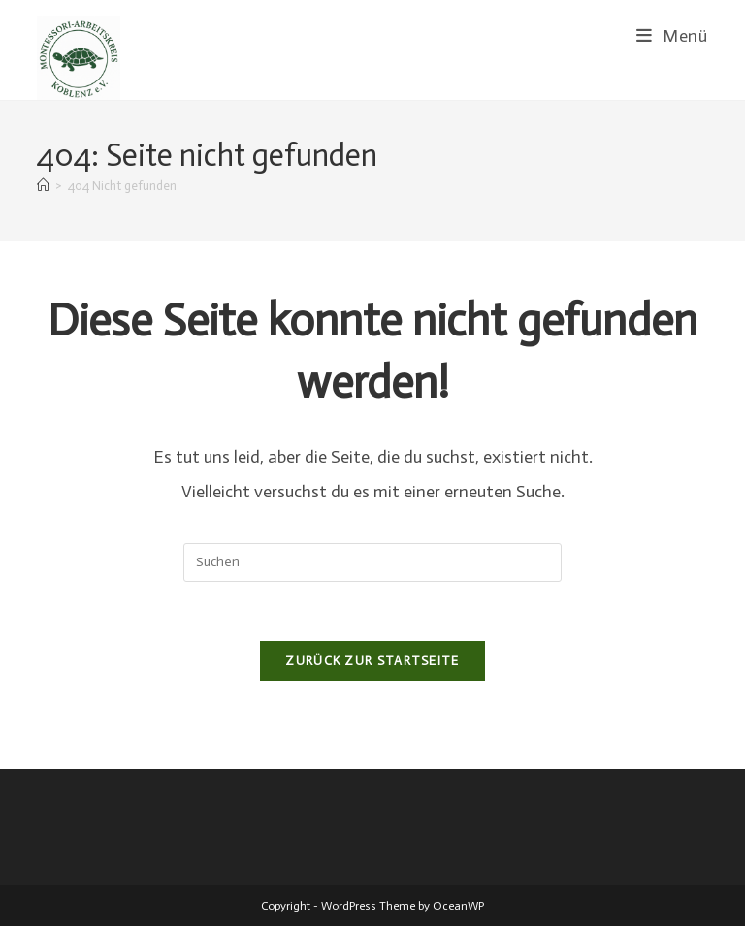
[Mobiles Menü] (672, 36)
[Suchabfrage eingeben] (372, 562)
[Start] (43, 185)
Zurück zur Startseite (372, 661)
